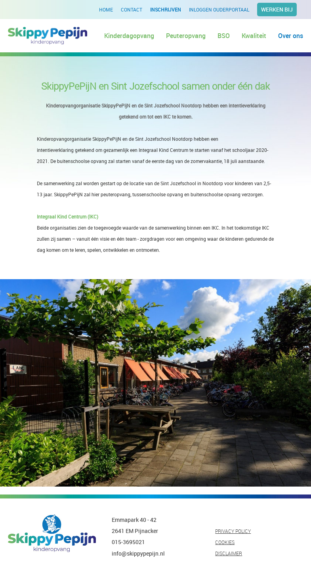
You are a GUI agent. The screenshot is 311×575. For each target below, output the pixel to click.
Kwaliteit (254, 35)
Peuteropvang (186, 35)
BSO (224, 35)
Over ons (290, 35)
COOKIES (225, 542)
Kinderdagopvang (129, 35)
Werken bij (277, 9)
